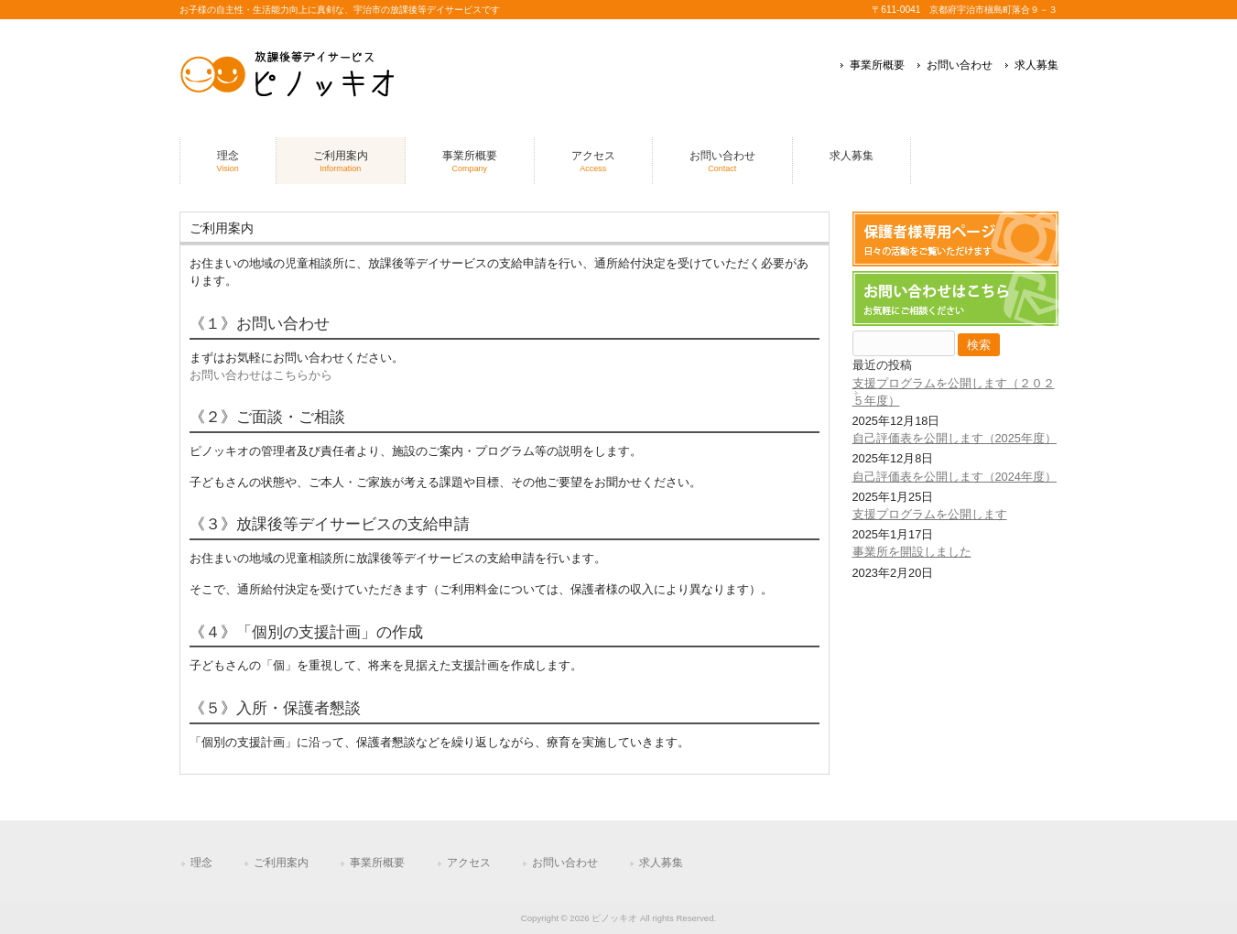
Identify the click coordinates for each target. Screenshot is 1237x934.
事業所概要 (877, 65)
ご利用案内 (281, 862)
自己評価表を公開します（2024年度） (954, 476)
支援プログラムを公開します (929, 514)
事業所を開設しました (911, 552)
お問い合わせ (960, 65)
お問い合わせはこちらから (261, 375)
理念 (201, 862)
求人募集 (1036, 65)
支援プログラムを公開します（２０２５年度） (953, 391)
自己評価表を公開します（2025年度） (954, 438)
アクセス (469, 862)
